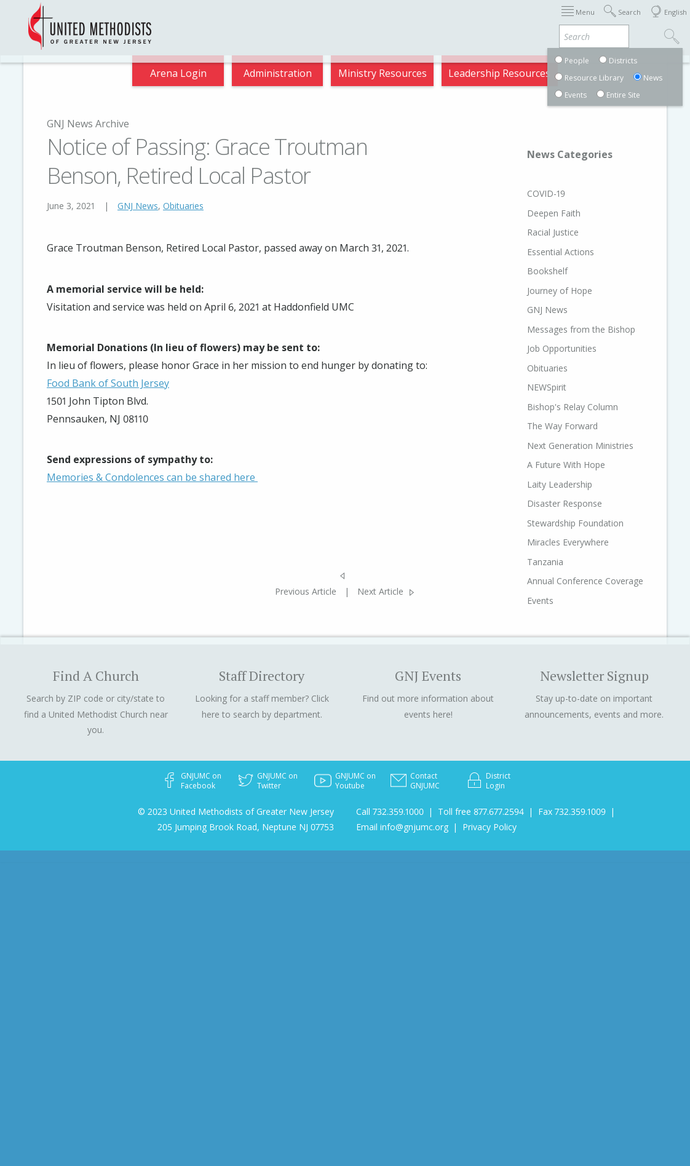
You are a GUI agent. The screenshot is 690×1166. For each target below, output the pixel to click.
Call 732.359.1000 (390, 811)
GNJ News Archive (88, 123)
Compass (584, 20)
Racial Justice (529, 232)
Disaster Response (541, 503)
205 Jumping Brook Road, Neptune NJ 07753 (245, 827)
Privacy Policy (489, 827)
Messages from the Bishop (558, 329)
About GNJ (366, 20)
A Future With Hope (543, 464)
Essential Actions (537, 252)
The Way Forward (539, 426)
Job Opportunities (538, 348)
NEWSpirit (523, 387)
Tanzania (522, 562)
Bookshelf (524, 271)
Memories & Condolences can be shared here (152, 477)
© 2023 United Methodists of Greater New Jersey (236, 811)
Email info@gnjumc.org (402, 827)
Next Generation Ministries (557, 445)
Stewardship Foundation (552, 523)
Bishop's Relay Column (549, 407)
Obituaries (183, 206)
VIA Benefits (530, 20)
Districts (415, 20)
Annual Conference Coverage (562, 581)
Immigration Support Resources (271, 20)
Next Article (380, 591)
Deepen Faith (530, 213)
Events (517, 600)
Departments (468, 20)
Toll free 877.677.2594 (481, 811)
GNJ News (137, 206)
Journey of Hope (536, 290)
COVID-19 (523, 193)
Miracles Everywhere (544, 542)
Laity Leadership (536, 484)
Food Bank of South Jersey (108, 383)
